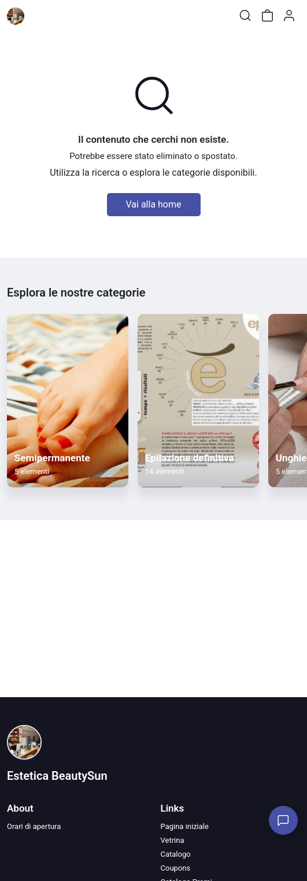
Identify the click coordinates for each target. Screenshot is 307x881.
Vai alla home (154, 204)
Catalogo (176, 854)
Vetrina (172, 840)
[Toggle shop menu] (39, 16)
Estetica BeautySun (57, 776)
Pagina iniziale (185, 826)
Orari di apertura (34, 826)
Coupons (176, 868)
